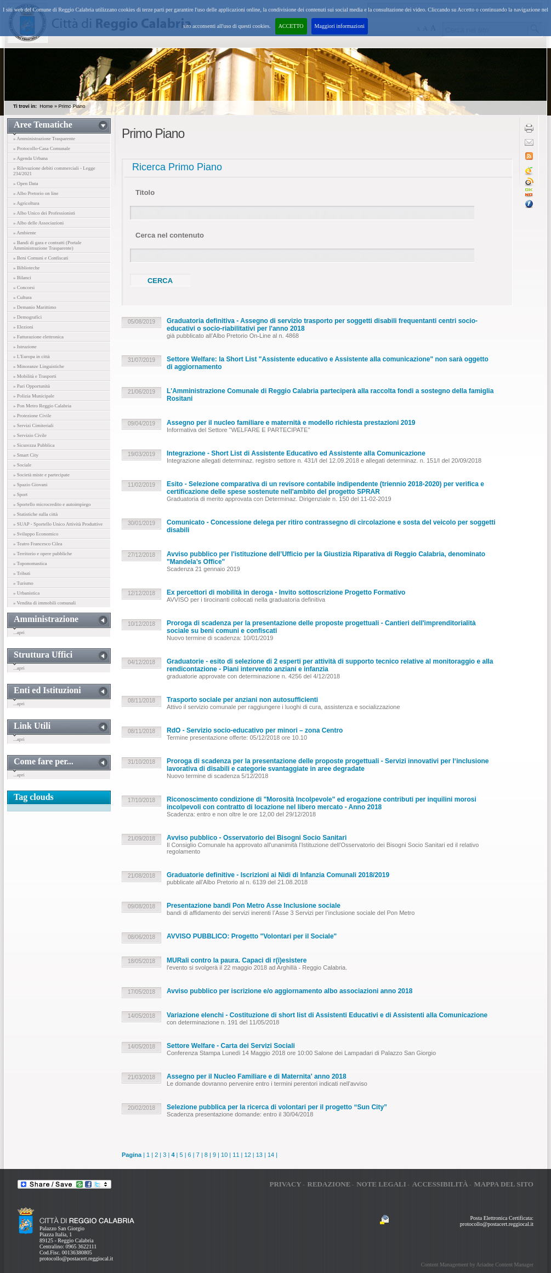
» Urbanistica (26, 593)
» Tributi (21, 573)
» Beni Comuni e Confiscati (41, 258)
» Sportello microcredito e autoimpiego (51, 504)
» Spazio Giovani (30, 484)
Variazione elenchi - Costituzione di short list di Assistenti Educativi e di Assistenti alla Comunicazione (327, 1015)
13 (259, 1154)
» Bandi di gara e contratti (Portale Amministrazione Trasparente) (47, 245)
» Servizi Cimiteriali (33, 425)
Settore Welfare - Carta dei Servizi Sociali (231, 1046)
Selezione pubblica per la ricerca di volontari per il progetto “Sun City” (277, 1107)
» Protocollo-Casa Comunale (41, 148)
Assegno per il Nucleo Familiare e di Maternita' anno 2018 (256, 1076)
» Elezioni (23, 327)
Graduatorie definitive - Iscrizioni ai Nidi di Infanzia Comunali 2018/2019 (278, 875)
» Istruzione (25, 346)
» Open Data (25, 183)
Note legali (381, 1184)
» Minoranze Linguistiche (38, 366)
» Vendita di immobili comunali (44, 603)
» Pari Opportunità (31, 386)
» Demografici (27, 317)
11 (235, 1154)
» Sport (20, 494)
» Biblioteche (26, 267)
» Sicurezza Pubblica (33, 445)
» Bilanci (22, 277)
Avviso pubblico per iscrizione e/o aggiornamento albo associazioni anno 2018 (289, 991)
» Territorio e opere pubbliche (42, 553)
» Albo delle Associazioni (38, 223)
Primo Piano (71, 106)
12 (248, 1154)
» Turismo (23, 583)
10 (224, 1154)
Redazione (329, 1184)
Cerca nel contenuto (169, 235)
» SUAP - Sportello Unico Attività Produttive (58, 524)
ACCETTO (291, 26)
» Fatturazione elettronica (38, 336)
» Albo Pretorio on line (36, 193)
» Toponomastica (30, 563)
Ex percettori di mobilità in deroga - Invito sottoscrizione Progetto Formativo (286, 592)
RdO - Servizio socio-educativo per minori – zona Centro (255, 730)
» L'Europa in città (31, 356)
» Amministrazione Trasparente (44, 138)
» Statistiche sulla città (35, 514)
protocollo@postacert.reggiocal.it (76, 1258)
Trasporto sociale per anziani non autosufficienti (242, 700)
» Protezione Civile (32, 415)
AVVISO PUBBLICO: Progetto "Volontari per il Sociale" (252, 936)
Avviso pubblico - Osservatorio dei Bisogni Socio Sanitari (256, 838)
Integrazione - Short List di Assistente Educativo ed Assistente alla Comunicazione (296, 453)
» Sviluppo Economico (36, 534)
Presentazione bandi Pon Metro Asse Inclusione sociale (253, 905)
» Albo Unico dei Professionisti (44, 213)
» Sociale (22, 465)
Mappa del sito (503, 1184)
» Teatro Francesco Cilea (37, 543)
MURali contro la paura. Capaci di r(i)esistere (236, 960)
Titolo (145, 192)
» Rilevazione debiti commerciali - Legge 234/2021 (54, 170)
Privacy (285, 1184)
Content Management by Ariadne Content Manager (477, 1265)
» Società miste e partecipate (41, 474)
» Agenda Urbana (30, 158)
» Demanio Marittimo (34, 307)
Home (46, 106)
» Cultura (22, 297)
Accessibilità (440, 1184)
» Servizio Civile (30, 435)
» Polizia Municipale (33, 396)
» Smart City (25, 455)
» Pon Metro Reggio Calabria (42, 405)
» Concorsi (24, 287)
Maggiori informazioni (340, 26)
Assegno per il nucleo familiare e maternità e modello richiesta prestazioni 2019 (291, 423)
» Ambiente (24, 232)
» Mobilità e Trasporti (34, 376)
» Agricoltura (26, 203)
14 (271, 1154)
